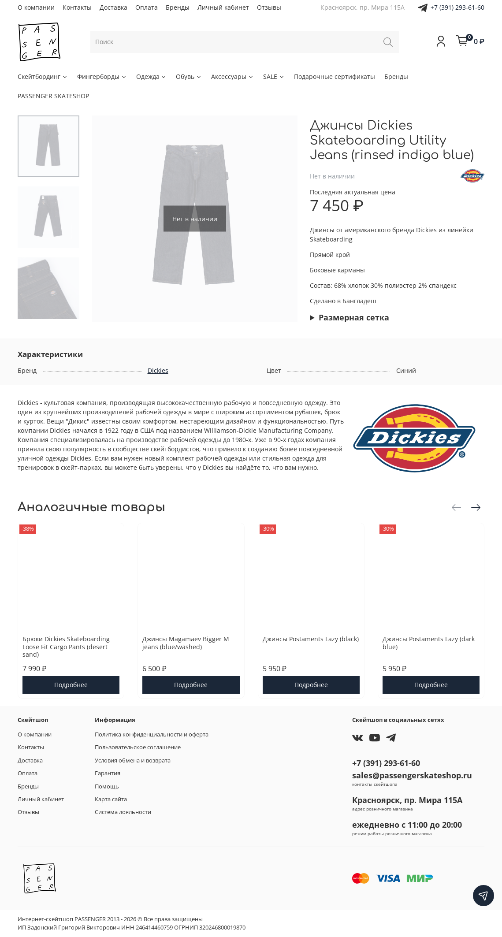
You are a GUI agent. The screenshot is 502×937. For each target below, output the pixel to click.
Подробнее (71, 684)
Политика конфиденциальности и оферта (151, 734)
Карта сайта (111, 799)
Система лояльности (123, 812)
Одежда (151, 76)
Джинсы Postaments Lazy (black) (311, 639)
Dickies (158, 370)
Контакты (77, 7)
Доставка (113, 7)
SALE (274, 76)
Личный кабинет (223, 7)
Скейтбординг (43, 76)
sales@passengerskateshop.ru (412, 775)
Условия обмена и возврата (133, 760)
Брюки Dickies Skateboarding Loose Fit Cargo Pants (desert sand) (66, 646)
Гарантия (107, 773)
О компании (36, 7)
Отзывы (269, 7)
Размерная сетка (354, 317)
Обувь (189, 76)
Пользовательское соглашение (138, 747)
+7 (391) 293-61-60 (457, 7)
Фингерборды (102, 76)
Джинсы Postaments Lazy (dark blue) (429, 643)
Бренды (178, 7)
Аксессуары (232, 76)
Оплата (146, 7)
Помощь (107, 786)
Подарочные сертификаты (334, 76)
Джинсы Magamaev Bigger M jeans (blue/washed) (185, 643)
